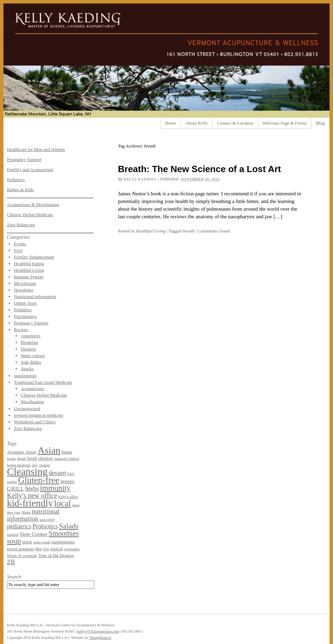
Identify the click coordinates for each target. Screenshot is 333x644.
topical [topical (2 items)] (56, 548)
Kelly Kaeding (140, 179)
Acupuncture (32, 388)
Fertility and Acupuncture (30, 169)
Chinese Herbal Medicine (30, 214)
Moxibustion (32, 401)
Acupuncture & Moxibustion (33, 204)
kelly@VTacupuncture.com (98, 631)
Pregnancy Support (24, 159)
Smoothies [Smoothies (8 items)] (64, 533)
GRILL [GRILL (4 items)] (15, 488)
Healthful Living (150, 231)
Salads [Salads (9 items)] (68, 526)
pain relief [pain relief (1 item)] (47, 520)
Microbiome (25, 283)
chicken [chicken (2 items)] (45, 458)
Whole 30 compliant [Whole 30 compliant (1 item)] (22, 556)
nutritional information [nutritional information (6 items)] (33, 515)
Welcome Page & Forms (285, 123)
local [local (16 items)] (62, 503)
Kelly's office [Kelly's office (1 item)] (68, 497)
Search (14, 576)
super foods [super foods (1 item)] (41, 542)
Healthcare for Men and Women (36, 149)
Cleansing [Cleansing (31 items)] (27, 471)
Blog (320, 123)
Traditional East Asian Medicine (43, 382)
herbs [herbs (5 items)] (32, 488)
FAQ (18, 250)
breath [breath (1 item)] (21, 458)
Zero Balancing (21, 224)
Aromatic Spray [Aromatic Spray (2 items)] (21, 452)
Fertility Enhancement (34, 257)
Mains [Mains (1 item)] (26, 512)
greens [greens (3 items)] (67, 481)
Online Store (25, 303)
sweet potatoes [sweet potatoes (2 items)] (20, 548)
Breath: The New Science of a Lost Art (199, 169)
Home (170, 123)
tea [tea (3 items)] (38, 548)
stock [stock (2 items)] (27, 541)
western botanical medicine (38, 415)
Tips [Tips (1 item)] (46, 549)
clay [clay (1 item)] (35, 465)
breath (188, 231)
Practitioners (25, 316)
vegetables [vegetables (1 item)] (72, 549)
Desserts (28, 348)
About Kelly (197, 123)
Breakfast (29, 342)
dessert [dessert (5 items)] (57, 472)
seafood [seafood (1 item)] (12, 534)
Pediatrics (16, 179)
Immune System (28, 276)
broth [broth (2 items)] (32, 458)
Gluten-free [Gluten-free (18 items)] (38, 480)
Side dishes (31, 362)
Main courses (33, 355)
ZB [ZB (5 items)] (11, 562)
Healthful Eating (29, 263)
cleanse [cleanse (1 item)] (44, 465)
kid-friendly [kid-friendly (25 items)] (30, 503)
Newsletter (23, 290)
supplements (25, 375)
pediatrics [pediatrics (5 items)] (19, 526)
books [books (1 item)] (11, 458)
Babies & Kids (20, 189)
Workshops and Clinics (35, 421)
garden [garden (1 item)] (12, 482)
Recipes (21, 329)
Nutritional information (35, 296)
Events (20, 243)
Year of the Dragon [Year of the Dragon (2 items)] (56, 555)
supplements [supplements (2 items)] (63, 541)
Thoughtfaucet (100, 637)
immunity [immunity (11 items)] (55, 488)
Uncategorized (27, 408)
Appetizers (30, 335)
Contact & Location (235, 123)
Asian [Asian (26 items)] (49, 450)
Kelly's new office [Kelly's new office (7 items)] (32, 495)
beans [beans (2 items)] (66, 452)
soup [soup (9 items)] (14, 541)
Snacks (27, 368)
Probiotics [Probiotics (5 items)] (45, 526)
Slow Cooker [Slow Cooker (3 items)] (33, 534)
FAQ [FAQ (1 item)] (71, 474)
